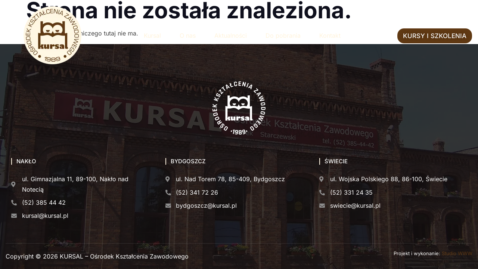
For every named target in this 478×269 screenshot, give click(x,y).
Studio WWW (457, 253)
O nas (188, 35)
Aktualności (230, 35)
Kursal (152, 35)
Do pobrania (283, 35)
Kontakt (330, 35)
